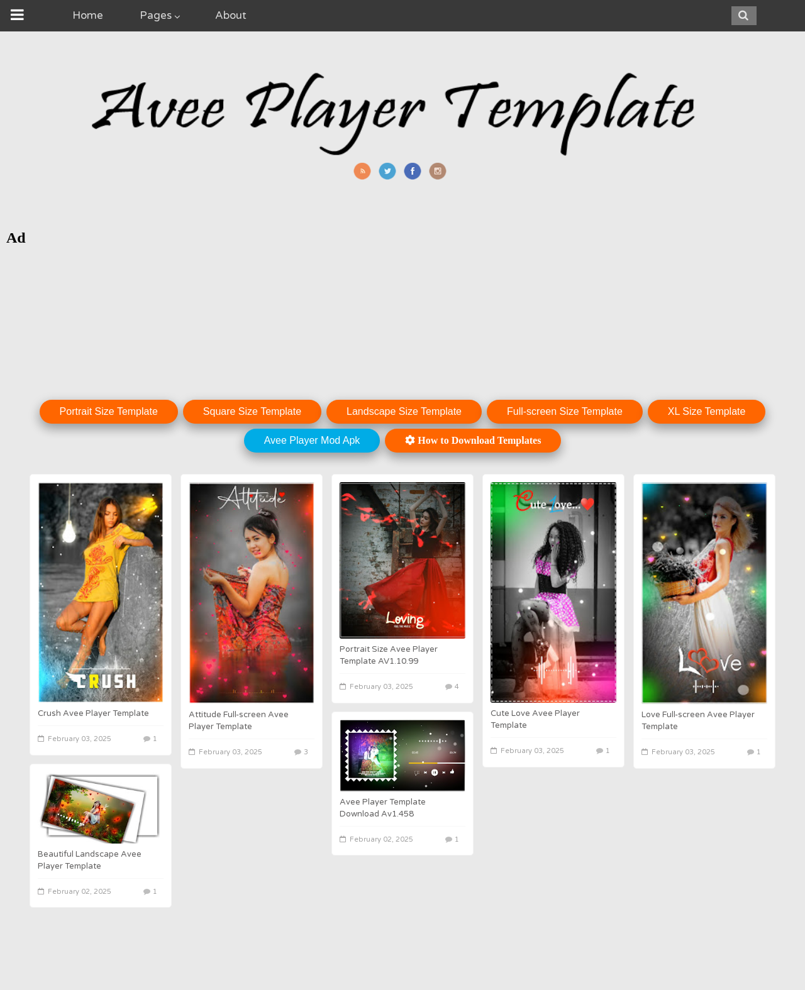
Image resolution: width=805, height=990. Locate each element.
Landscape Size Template (404, 411)
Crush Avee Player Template (93, 713)
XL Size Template (707, 411)
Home (87, 15)
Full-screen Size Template (565, 411)
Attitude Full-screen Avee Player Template (239, 721)
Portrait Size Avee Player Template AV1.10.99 (389, 655)
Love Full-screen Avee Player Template (698, 721)
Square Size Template (252, 411)
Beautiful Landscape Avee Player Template (90, 860)
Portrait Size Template (109, 411)
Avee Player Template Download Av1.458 (383, 808)
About (231, 15)
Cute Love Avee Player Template (535, 719)
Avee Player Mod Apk (312, 440)
